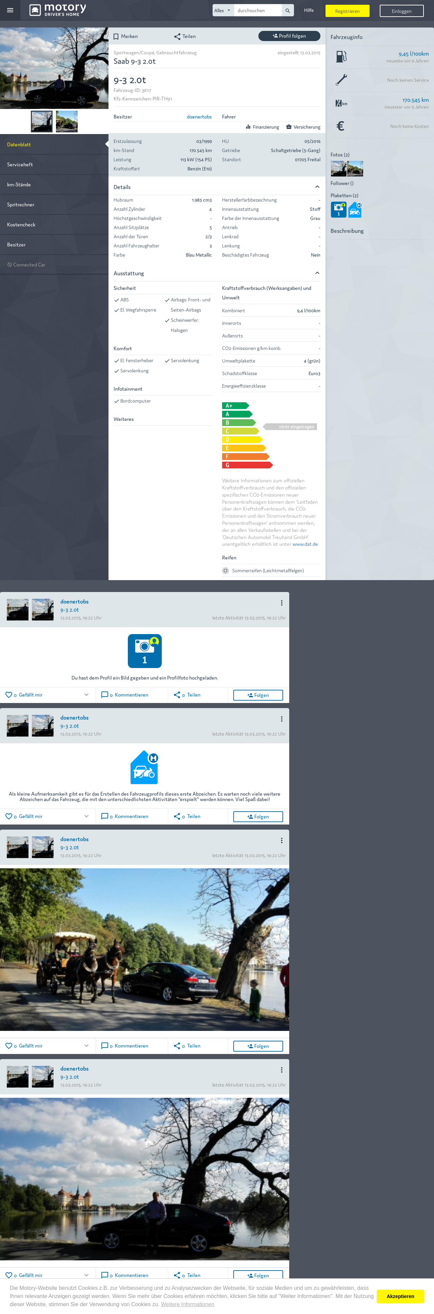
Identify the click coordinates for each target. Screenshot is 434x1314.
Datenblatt (19, 144)
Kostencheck (21, 224)
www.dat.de (305, 543)
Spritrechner (20, 204)
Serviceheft (20, 164)
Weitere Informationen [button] (187, 1304)
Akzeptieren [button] (400, 1296)
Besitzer (16, 244)
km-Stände (19, 184)
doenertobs (199, 116)
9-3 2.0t (69, 609)
